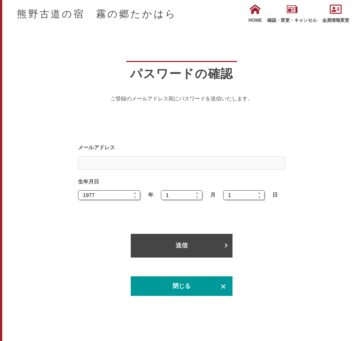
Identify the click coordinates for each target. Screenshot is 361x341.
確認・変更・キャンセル (292, 13)
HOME (255, 13)
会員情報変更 (335, 13)
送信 (182, 245)
